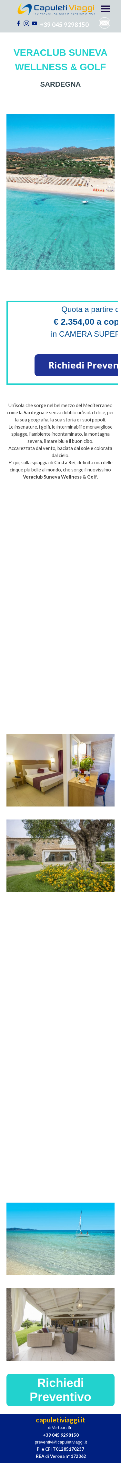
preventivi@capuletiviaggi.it (61, 1442)
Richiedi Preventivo (60, 1390)
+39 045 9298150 (64, 24)
